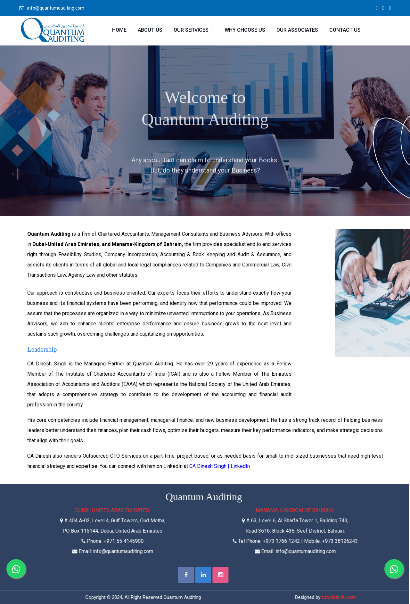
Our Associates (297, 30)
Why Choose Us (245, 30)
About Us (150, 30)
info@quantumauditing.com (55, 8)
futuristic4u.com (337, 597)
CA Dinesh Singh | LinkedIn (219, 466)
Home (119, 30)
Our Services (191, 30)
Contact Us (345, 30)
